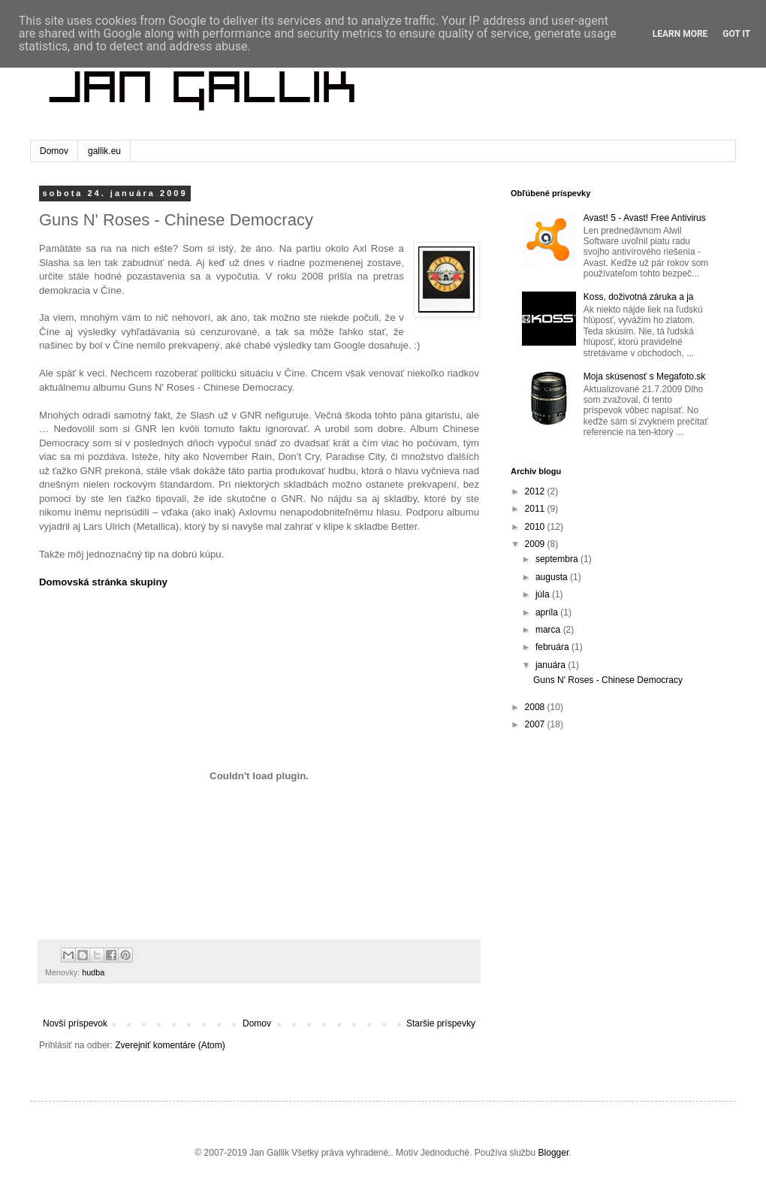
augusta (552, 577)
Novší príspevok (75, 1023)
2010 (536, 526)
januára (551, 665)
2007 (536, 724)
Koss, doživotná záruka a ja (639, 297)
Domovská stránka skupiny (103, 582)
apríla (547, 612)
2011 (536, 508)
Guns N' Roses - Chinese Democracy (608, 680)
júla (543, 594)
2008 (536, 707)
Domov (54, 151)
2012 (536, 491)
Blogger (553, 1152)
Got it (736, 34)
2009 (536, 544)
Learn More (680, 34)
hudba (93, 972)
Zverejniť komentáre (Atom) (170, 1045)
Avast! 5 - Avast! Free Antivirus (645, 218)
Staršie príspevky (440, 1023)
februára (553, 647)
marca (549, 629)
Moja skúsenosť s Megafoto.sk (645, 376)
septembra (558, 559)
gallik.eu (104, 151)
